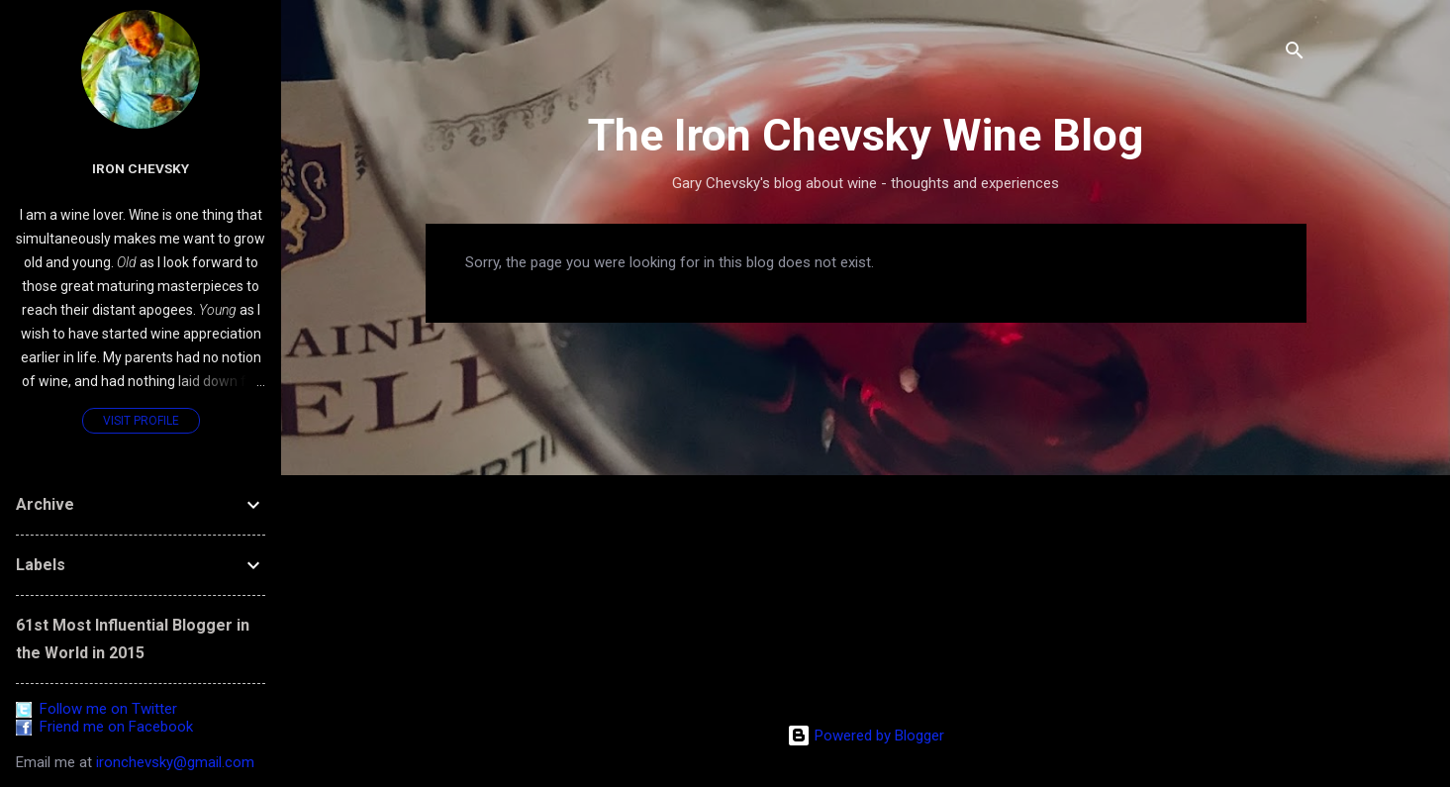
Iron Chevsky (140, 168)
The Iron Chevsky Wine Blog (865, 135)
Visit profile (141, 421)
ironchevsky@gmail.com (175, 762)
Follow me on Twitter (96, 709)
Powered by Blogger (865, 735)
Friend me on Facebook (104, 727)
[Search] (1294, 54)
